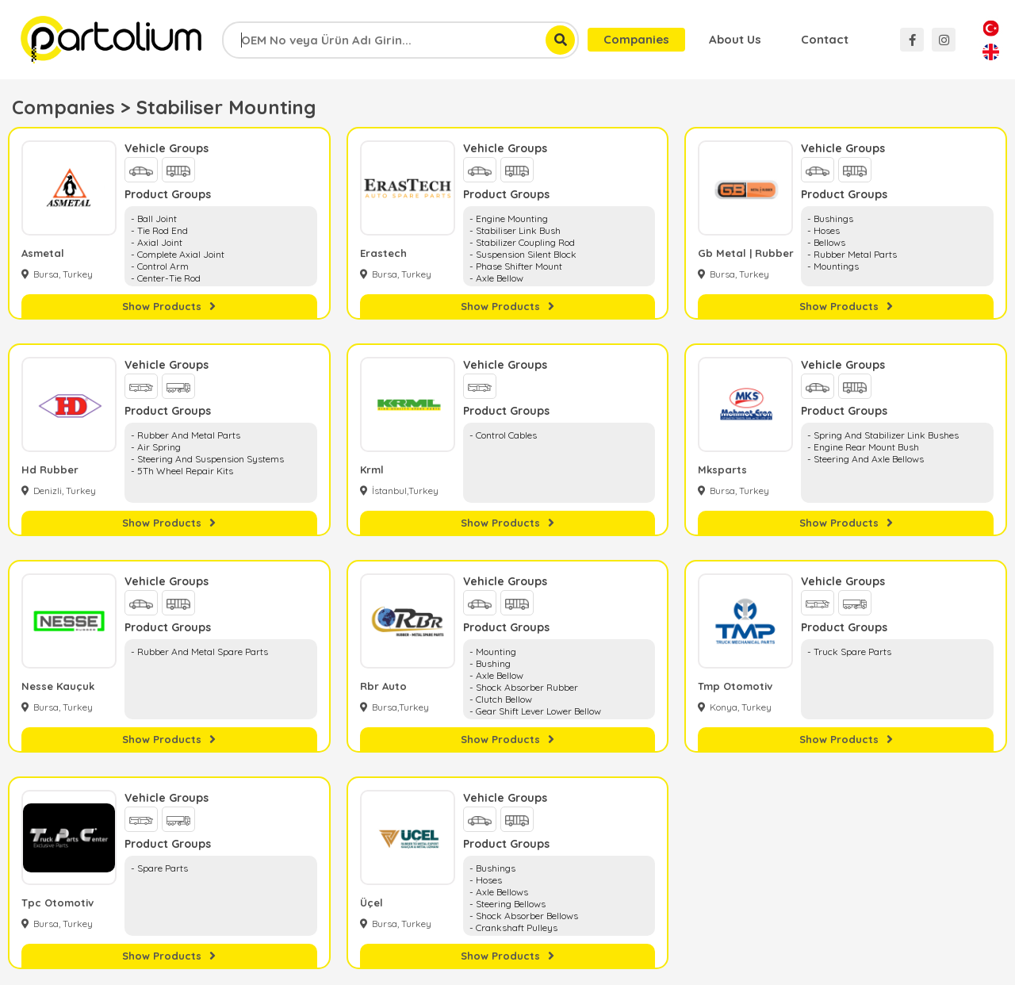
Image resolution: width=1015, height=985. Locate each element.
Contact (824, 39)
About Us (735, 39)
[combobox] (400, 40)
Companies (636, 39)
